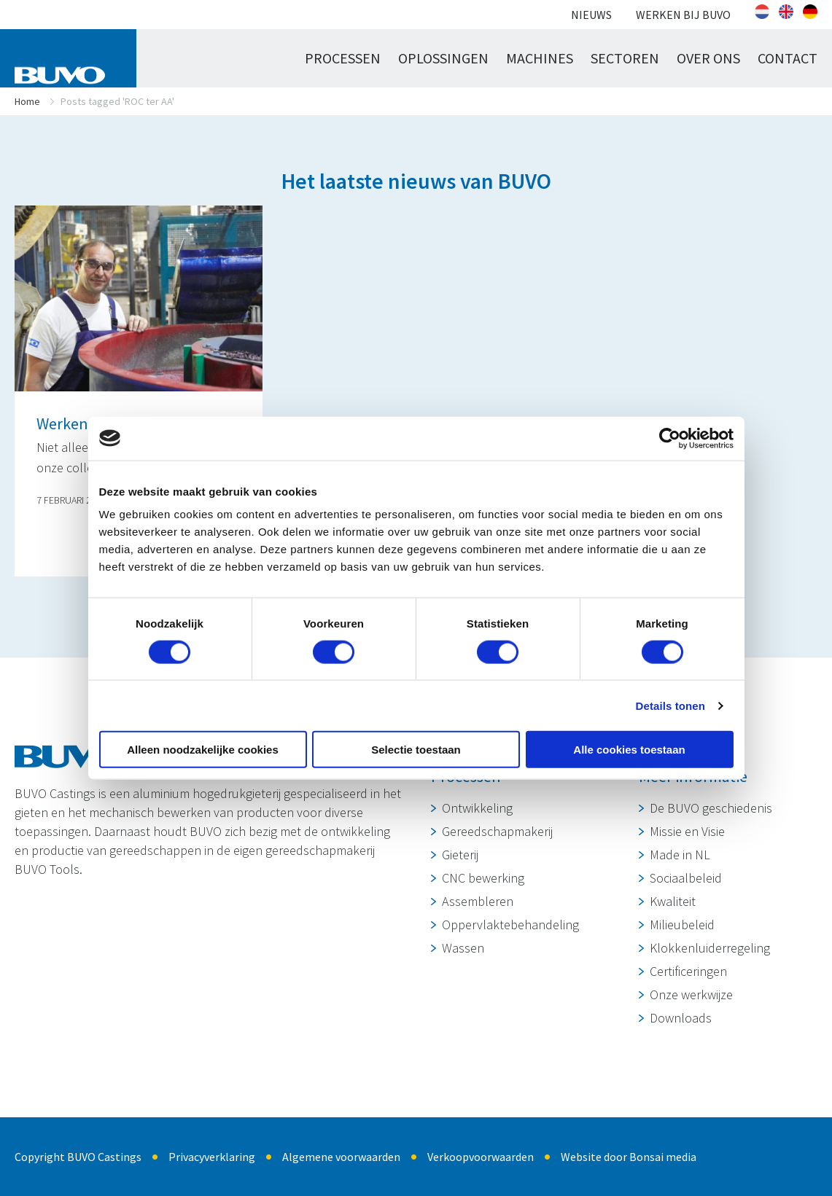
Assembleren (477, 901)
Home (27, 101)
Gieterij (460, 854)
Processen (343, 58)
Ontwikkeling (477, 808)
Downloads (681, 1017)
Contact (787, 58)
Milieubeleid (682, 924)
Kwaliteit (673, 901)
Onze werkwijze (691, 994)
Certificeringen (688, 971)
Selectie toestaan (416, 749)
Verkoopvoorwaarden (480, 1156)
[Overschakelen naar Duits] (810, 11)
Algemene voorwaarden (341, 1156)
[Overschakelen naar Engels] (786, 11)
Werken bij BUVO (683, 14)
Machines (539, 58)
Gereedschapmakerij (497, 831)
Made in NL (680, 854)
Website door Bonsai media (628, 1156)
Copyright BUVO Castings (78, 1156)
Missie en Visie (687, 831)
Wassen (463, 947)
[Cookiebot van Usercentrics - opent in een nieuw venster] (670, 438)
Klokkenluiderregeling (710, 947)
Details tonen (670, 705)
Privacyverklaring (211, 1156)
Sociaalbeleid (686, 877)
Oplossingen (443, 58)
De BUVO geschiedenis (711, 808)
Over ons (708, 58)
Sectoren (625, 58)
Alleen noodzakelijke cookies (203, 749)
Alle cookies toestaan (629, 749)
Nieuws (591, 14)
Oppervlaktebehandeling (510, 924)
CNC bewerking (483, 877)
